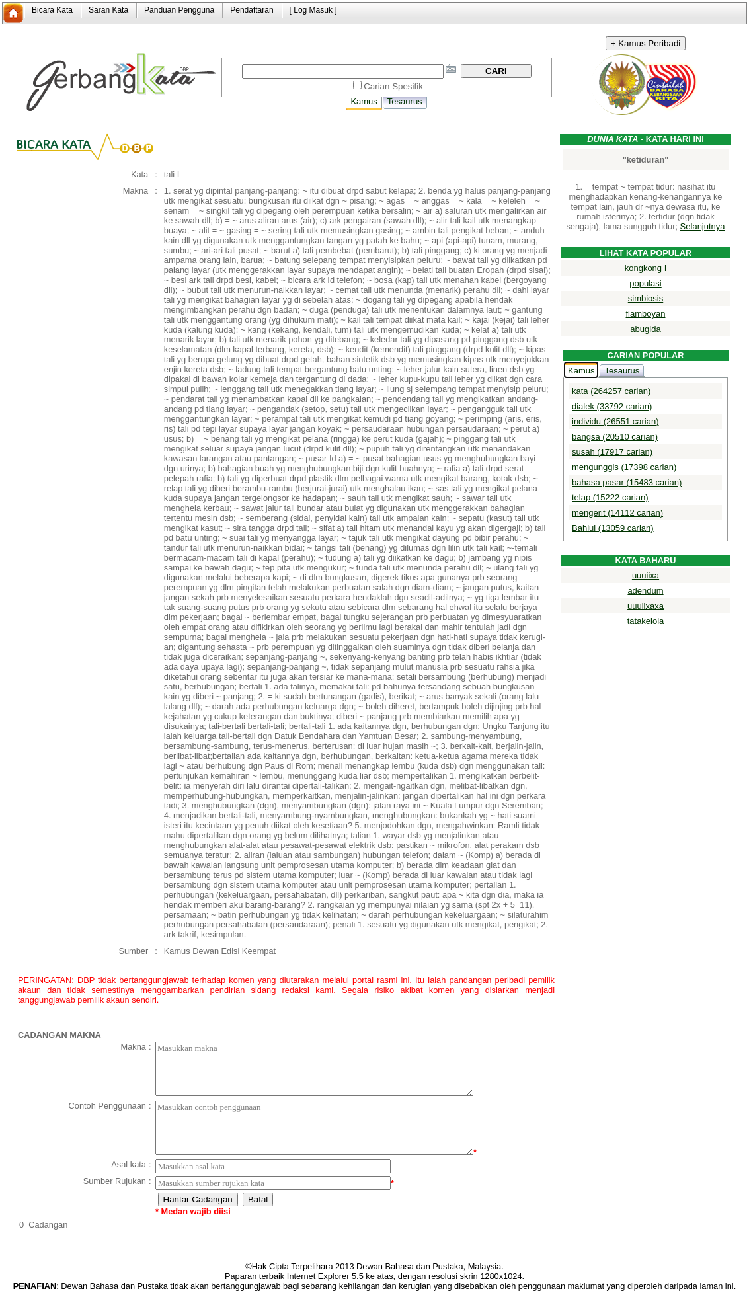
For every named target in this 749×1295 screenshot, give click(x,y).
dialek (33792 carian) (612, 406)
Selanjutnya (702, 226)
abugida (645, 329)
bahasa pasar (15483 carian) (627, 482)
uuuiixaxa (645, 606)
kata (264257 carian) (611, 391)
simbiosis (645, 298)
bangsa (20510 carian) (615, 437)
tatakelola (645, 621)
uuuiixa (645, 575)
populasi (645, 283)
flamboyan (646, 314)
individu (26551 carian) (615, 421)
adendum (645, 591)
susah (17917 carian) (612, 452)
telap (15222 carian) (610, 497)
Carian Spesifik (393, 86)
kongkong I (646, 268)
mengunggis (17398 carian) (624, 467)
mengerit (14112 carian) (617, 513)
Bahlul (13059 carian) (613, 528)
